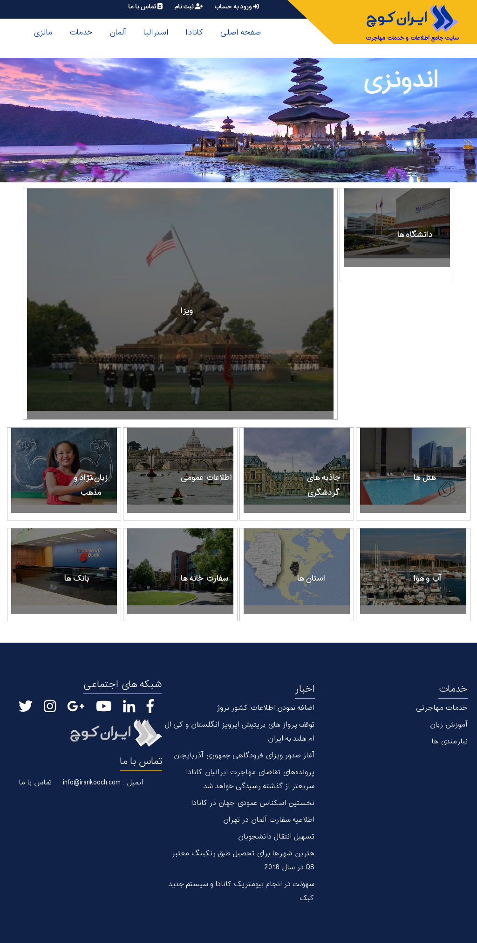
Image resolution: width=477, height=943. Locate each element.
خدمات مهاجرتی (442, 708)
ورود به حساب (236, 7)
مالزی (42, 33)
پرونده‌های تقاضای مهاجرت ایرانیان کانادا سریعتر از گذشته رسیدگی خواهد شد (250, 779)
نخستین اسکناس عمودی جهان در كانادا (252, 803)
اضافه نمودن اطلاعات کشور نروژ (265, 708)
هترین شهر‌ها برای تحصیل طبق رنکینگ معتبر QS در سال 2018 (242, 860)
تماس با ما (145, 7)
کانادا (194, 33)
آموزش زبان (448, 725)
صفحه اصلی (240, 33)
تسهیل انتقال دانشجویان (276, 837)
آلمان (117, 33)
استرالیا (156, 33)
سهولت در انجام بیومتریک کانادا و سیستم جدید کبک (241, 891)
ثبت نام (188, 7)
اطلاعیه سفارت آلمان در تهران (268, 820)
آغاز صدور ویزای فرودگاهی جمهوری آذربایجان (243, 756)
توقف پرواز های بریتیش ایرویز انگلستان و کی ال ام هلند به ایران (239, 732)
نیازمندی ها (449, 742)
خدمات (81, 33)
